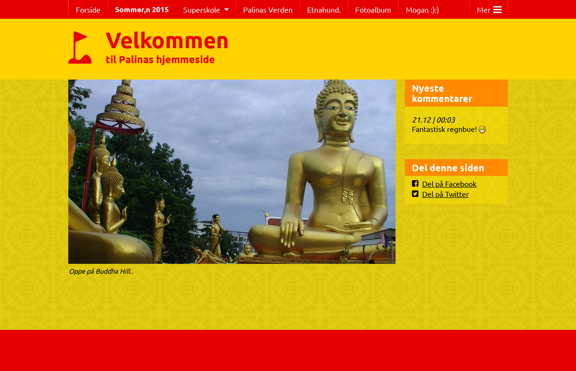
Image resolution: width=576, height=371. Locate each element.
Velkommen (167, 39)
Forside (88, 9)
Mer (489, 7)
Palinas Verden (268, 9)
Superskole (201, 9)
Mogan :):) (422, 9)
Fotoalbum (373, 9)
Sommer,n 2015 (142, 9)
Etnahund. (324, 9)
